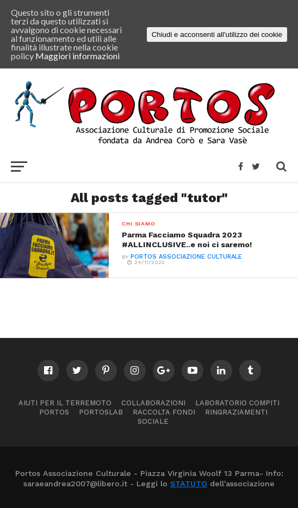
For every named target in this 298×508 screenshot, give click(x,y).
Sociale (153, 421)
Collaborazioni (153, 403)
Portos (54, 412)
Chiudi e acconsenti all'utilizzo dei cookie (217, 34)
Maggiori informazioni (77, 56)
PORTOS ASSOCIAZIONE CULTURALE (186, 256)
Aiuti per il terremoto (64, 403)
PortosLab (101, 412)
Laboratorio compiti (237, 403)
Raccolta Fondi (164, 412)
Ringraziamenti (236, 412)
